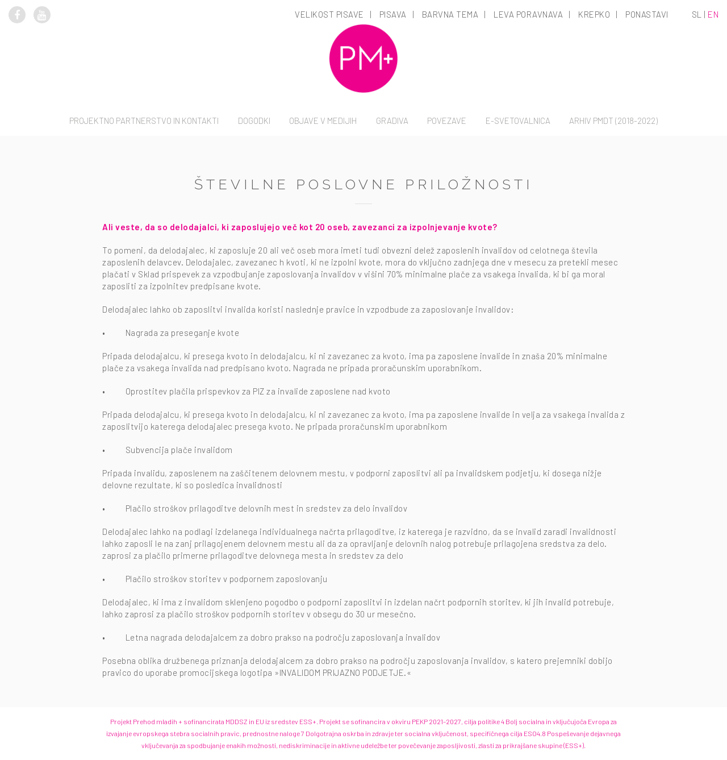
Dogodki (254, 120)
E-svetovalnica (518, 120)
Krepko (594, 14)
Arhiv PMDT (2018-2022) (613, 120)
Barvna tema (450, 14)
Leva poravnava (528, 14)
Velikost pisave (329, 14)
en (713, 14)
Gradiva (392, 120)
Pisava (393, 14)
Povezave (446, 120)
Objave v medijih (323, 120)
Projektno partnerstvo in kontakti (144, 120)
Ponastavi (646, 14)
